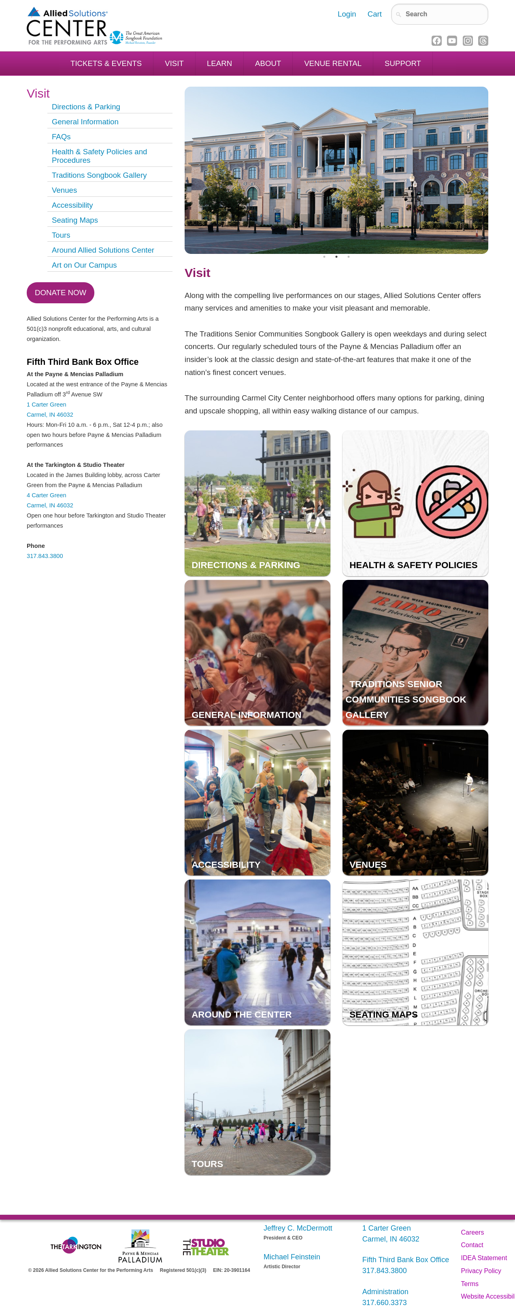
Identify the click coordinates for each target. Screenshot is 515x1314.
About (268, 63)
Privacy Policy (481, 1270)
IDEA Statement (484, 1257)
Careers (472, 1232)
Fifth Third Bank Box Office (405, 1260)
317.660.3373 (384, 1303)
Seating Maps (75, 220)
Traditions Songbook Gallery (99, 175)
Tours (61, 235)
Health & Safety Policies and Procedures (99, 155)
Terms (470, 1283)
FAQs (61, 136)
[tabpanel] (336, 170)
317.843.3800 (45, 556)
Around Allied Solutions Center (103, 250)
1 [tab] (324, 257)
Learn (219, 63)
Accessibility (72, 205)
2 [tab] (336, 257)
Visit (174, 63)
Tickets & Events (106, 63)
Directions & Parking (86, 106)
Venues (64, 190)
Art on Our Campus (84, 265)
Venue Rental (333, 63)
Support (403, 63)
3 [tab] (349, 257)
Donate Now (60, 292)
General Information (85, 121)
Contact (472, 1245)
